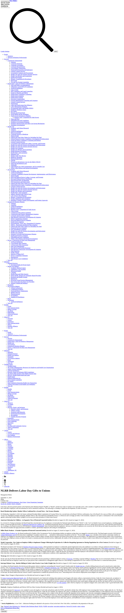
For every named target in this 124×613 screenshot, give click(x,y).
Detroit (9, 450)
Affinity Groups (15, 410)
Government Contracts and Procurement (22, 73)
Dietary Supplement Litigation (19, 218)
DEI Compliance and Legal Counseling (21, 91)
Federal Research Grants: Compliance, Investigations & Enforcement (30, 139)
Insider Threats (15, 252)
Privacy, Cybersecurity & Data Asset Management (21, 240)
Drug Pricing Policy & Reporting (20, 180)
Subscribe (6, 486)
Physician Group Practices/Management (22, 280)
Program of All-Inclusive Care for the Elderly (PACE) (25, 162)
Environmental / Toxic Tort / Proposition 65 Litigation (26, 223)
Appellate (13, 205)
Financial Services (13, 263)
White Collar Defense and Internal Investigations (24, 168)
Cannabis (13, 272)
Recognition (14, 415)
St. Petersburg (11, 465)
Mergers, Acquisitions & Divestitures (21, 79)
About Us (6, 317)
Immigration (14, 103)
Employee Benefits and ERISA (19, 93)
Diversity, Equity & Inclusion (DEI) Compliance (21, 372)
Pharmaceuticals (15, 294)
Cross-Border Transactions (18, 68)
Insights (6, 304)
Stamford (10, 467)
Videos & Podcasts (13, 314)
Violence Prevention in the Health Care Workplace (21, 384)
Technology (11, 300)
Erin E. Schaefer (16, 504)
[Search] (32, 51)
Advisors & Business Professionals (17, 57)
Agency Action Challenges (15, 369)
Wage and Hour (15, 119)
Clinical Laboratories (17, 288)
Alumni (6, 472)
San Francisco (11, 464)
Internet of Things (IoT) (17, 254)
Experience (11, 321)
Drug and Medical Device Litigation (21, 220)
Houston (10, 452)
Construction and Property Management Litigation (25, 214)
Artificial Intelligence (17, 88)
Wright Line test (80, 566)
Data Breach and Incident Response (20, 248)
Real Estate (14, 80)
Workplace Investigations (18, 125)
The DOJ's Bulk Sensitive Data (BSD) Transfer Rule (22, 373)
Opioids (13, 160)
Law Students (11, 435)
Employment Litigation (17, 96)
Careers (10, 320)
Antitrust (13, 62)
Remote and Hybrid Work (18, 113)
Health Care (11, 126)
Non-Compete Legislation (15, 380)
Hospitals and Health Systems (19, 277)
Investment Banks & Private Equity (20, 265)
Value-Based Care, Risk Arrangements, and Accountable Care (28, 166)
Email (2, 609)
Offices (10, 324)
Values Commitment (13, 427)
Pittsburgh (10, 461)
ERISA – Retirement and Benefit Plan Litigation (24, 225)
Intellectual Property (16, 77)
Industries (6, 261)
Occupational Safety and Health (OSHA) (22, 108)
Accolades (10, 404)
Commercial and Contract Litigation (21, 212)
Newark (10, 459)
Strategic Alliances (13, 326)
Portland (10, 462)
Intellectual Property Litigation (19, 235)
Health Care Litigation (17, 148)
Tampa (9, 468)
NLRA (41, 606)
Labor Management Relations (19, 106)
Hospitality (11, 285)
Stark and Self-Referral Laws (19, 163)
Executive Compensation (18, 99)
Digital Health (15, 136)
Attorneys (10, 56)
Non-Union (23, 502)
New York (10, 458)
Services (6, 59)
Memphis (10, 455)
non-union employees (60, 606)
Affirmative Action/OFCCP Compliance (22, 86)
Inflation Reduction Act (14, 378)
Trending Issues (8, 364)
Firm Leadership (12, 421)
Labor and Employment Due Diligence (21, 105)
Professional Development (18, 413)
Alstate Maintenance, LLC (8, 535)
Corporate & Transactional (15, 60)
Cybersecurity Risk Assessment (19, 245)
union (78, 606)
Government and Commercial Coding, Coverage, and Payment (28, 143)
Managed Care (15, 154)
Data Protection (15, 251)
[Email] (11, 610)
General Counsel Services (18, 71)
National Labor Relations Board (29, 606)
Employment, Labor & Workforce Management (21, 83)
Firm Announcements (13, 308)
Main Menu (13, 0)
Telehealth (14, 165)
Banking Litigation (16, 208)
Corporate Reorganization (18, 66)
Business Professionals (14, 436)
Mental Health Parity (16, 159)
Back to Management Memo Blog (10, 608)
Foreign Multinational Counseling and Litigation (24, 100)
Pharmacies (14, 278)
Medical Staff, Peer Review (18, 156)
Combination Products (17, 289)
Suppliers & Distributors (17, 297)
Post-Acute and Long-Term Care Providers (22, 281)
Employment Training (17, 97)
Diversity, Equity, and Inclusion (16, 407)
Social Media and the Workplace (20, 114)
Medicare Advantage (16, 157)
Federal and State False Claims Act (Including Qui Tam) (26, 137)
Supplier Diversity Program (18, 416)
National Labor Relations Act (12, 606)
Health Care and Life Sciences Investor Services (24, 74)
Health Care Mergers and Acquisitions (21, 76)
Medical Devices (15, 292)
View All (10, 260)
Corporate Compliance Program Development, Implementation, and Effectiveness (33, 174)
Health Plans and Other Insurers (19, 274)
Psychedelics (14, 295)
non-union (50, 606)
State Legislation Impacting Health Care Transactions (22, 383)
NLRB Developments (13, 502)
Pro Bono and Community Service (17, 426)
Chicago (10, 445)
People (6, 54)
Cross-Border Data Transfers (19, 243)
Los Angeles (11, 453)
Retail (9, 298)
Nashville (10, 456)
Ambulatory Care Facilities (18, 269)
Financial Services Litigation (19, 228)
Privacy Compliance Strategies (19, 255)
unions (83, 606)
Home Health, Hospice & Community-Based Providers (26, 275)
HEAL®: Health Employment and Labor (19, 375)
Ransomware (14, 257)
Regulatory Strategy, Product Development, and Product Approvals (29, 200)
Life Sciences (11, 169)
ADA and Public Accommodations (20, 85)
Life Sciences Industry (14, 286)
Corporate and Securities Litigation (20, 215)
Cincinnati (10, 447)
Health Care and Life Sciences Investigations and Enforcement (28, 145)
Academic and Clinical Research (20, 128)
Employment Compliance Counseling (21, 94)
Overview (10, 318)
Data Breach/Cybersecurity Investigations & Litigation (26, 217)
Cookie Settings (5, 51)
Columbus (10, 448)
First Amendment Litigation (18, 229)
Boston (9, 444)
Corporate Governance (17, 65)
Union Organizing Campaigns (35, 502)
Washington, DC (12, 470)
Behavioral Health (16, 133)
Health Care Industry (13, 266)
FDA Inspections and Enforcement (20, 182)
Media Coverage (12, 309)
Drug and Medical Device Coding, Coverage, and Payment (27, 177)
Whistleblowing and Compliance (20, 120)
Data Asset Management (17, 246)
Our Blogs (10, 311)
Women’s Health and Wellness (19, 283)
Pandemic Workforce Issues (18, 109)
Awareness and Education (18, 412)
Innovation (10, 423)
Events (9, 306)
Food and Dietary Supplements (19, 291)
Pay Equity (14, 111)
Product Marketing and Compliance (20, 199)
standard (61, 582)
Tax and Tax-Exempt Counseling (20, 82)
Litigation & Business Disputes (16, 202)
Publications (11, 312)
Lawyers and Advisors (14, 433)
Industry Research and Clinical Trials (21, 194)
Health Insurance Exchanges (18, 151)
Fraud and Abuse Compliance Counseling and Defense (26, 140)
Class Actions (14, 90)
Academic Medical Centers (18, 268)
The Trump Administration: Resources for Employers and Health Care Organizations (31, 367)
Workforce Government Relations (20, 122)
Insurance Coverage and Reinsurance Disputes (23, 234)
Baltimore (10, 442)
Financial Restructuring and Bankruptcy (22, 70)
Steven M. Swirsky (6, 504)
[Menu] (56, 51)
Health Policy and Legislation (19, 152)
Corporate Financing (16, 63)
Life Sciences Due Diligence (19, 195)
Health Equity (11, 376)
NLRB (45, 606)
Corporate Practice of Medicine (19, 134)
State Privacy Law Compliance (19, 258)
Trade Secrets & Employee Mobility (21, 116)
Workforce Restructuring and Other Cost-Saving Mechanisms (28, 123)
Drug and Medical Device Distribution (21, 179)
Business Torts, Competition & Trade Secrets (26, 117)
